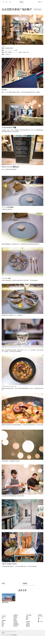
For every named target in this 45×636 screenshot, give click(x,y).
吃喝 (3, 622)
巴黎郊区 (15, 616)
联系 (3, 618)
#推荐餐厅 (26, 585)
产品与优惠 (28, 615)
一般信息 (28, 623)
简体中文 (40, 2)
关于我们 (3, 616)
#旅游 (32, 585)
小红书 (40, 621)
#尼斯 (30, 585)
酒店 (3, 626)
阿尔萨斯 (15, 626)
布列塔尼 (15, 620)
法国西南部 (15, 623)
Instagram (40, 616)
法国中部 (15, 618)
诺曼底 (14, 619)
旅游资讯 (28, 621)
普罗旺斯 (15, 622)
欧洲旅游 (28, 626)
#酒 (34, 585)
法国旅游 (15, 615)
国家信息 (28, 624)
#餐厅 (23, 585)
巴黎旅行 (4, 620)
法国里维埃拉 (16, 624)
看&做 (3, 623)
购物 (3, 624)
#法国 (29, 585)
